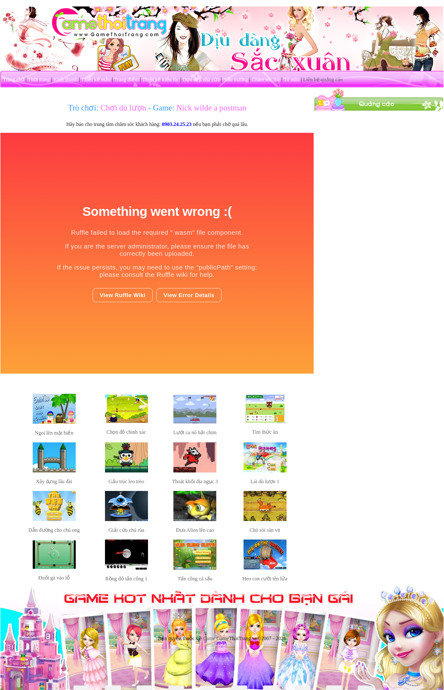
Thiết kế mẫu (96, 80)
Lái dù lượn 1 (264, 481)
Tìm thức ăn (265, 432)
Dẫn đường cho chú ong (54, 530)
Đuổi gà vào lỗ (54, 578)
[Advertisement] (379, 164)
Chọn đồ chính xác (126, 432)
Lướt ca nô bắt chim (195, 432)
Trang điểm (126, 80)
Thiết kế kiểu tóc (160, 80)
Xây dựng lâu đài (54, 481)
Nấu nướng (235, 80)
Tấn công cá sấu (195, 579)
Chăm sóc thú (266, 80)
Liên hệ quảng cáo (323, 80)
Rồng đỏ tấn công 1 (126, 579)
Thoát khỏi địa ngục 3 (195, 481)
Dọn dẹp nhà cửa (201, 80)
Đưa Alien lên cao (195, 530)
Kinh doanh (65, 80)
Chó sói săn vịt (265, 530)
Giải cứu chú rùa (126, 530)
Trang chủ (14, 80)
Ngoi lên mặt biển (54, 433)
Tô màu (291, 80)
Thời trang (39, 80)
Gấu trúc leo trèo (126, 481)
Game (209, 638)
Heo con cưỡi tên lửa (264, 579)
